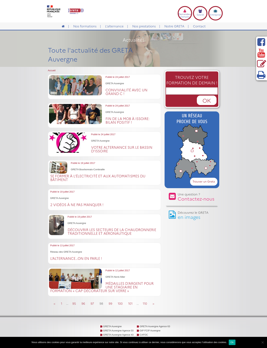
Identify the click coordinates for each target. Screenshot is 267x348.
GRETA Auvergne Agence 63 (155, 326)
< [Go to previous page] (54, 303)
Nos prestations (144, 26)
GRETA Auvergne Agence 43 (118, 334)
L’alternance (114, 26)
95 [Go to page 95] (74, 303)
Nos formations (84, 26)
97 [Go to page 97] (92, 303)
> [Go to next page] (153, 303)
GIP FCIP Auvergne (150, 330)
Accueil (52, 70)
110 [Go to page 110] (145, 303)
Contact (199, 26)
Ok (232, 342)
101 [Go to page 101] (130, 303)
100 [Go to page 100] (120, 303)
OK (206, 100)
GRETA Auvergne (112, 326)
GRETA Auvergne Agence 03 (118, 330)
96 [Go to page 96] (83, 303)
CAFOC (144, 334)
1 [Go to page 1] (61, 303)
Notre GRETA (174, 26)
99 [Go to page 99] (110, 303)
